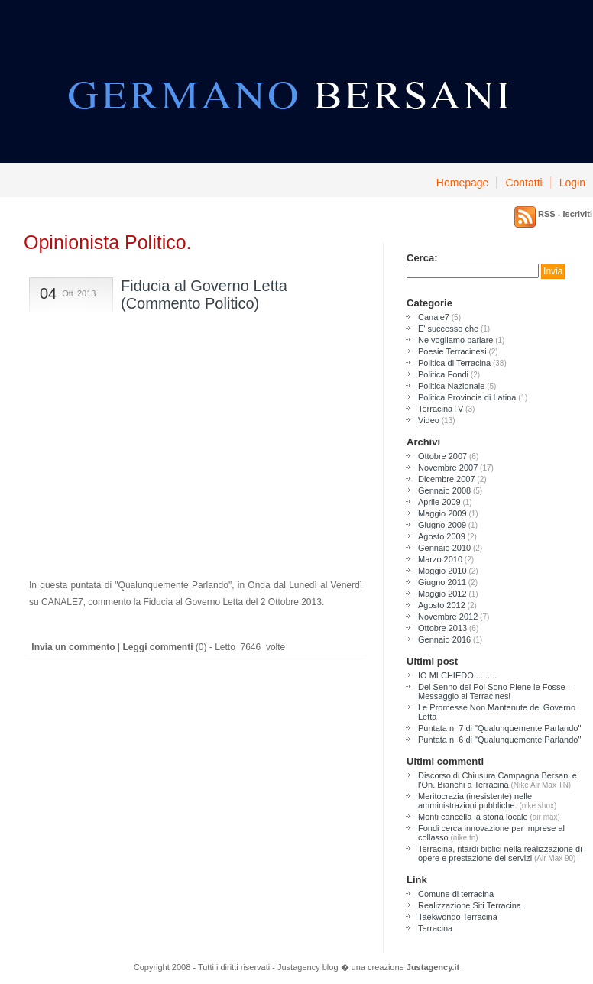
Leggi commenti (157, 647)
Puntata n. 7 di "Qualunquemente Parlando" (499, 728)
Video (428, 420)
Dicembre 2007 (446, 479)
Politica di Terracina (454, 362)
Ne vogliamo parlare (455, 340)
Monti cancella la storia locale (473, 816)
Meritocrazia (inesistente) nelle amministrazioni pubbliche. (475, 800)
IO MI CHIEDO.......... (457, 675)
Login (572, 182)
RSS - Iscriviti (565, 213)
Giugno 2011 (442, 582)
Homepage (462, 182)
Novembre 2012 (448, 616)
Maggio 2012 (442, 593)
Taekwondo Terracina (457, 916)
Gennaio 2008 (444, 490)
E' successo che (448, 328)
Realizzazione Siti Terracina (469, 905)
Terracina (435, 928)
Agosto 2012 (441, 605)
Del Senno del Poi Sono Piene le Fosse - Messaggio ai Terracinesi (494, 691)
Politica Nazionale (451, 385)
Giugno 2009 (442, 524)
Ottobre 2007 (442, 456)
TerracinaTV (440, 408)
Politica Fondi (443, 374)
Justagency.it (433, 967)
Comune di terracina (456, 893)
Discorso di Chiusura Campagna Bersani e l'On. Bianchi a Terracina (497, 780)
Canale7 (433, 317)
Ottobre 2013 (442, 628)
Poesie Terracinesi (452, 351)
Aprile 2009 (439, 502)
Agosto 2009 (441, 536)
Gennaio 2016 (444, 639)
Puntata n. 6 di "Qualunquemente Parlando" (499, 739)
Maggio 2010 (442, 570)
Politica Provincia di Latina (467, 397)
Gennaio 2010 (444, 547)
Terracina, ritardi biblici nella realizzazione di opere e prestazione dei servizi (500, 853)
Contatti (523, 182)
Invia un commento (72, 647)
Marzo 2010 (440, 559)
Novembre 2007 (448, 467)
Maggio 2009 (442, 513)
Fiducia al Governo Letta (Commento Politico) (204, 294)
